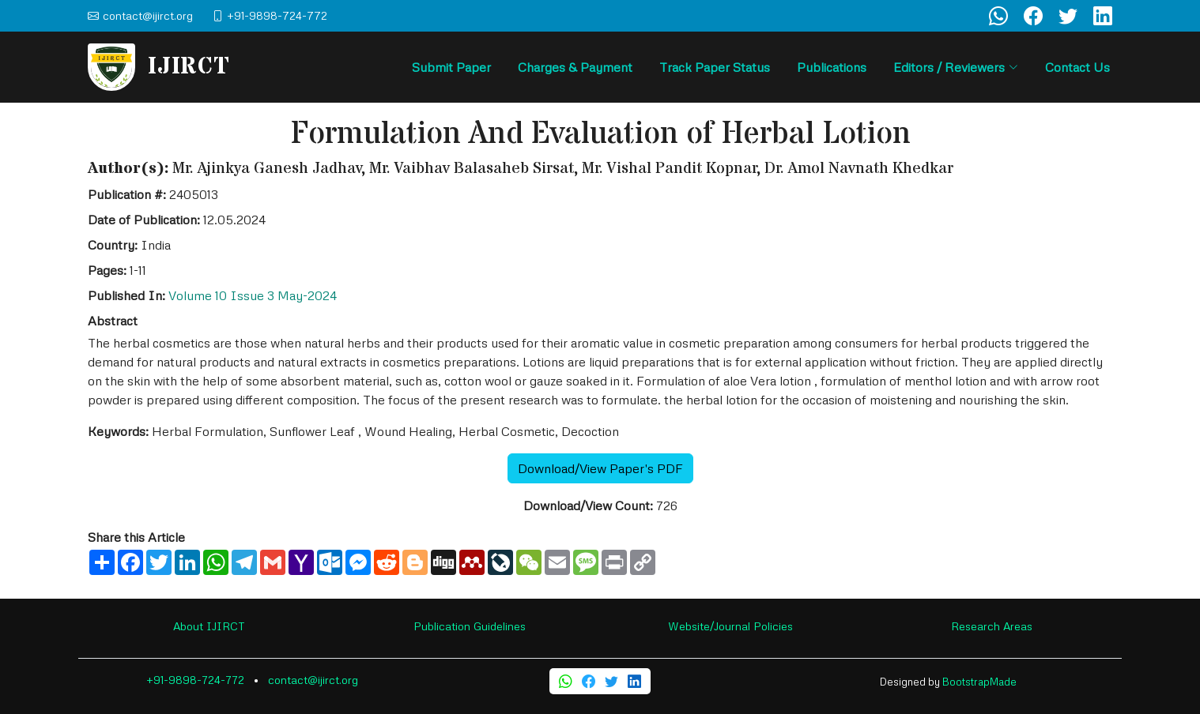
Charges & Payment (575, 67)
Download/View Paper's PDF (600, 468)
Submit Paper (451, 67)
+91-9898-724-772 (195, 679)
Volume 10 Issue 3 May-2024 (252, 295)
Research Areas (991, 626)
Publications (831, 67)
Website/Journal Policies (730, 626)
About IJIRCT (209, 626)
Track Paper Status (714, 67)
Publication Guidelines (469, 626)
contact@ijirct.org (313, 679)
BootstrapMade (979, 681)
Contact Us (1077, 67)
